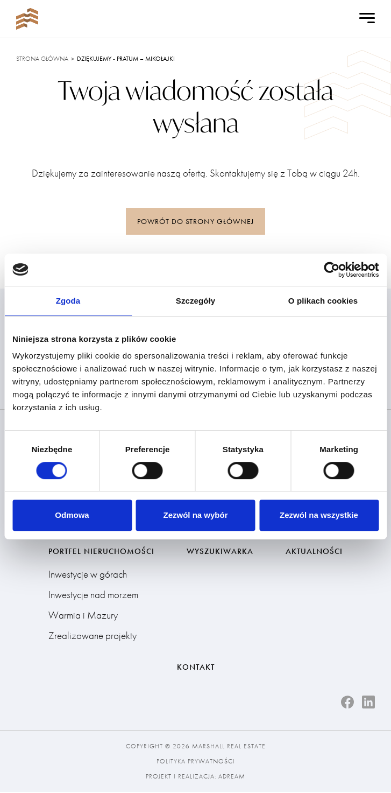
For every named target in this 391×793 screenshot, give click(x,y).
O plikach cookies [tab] (323, 300)
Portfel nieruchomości (101, 551)
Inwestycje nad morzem (93, 595)
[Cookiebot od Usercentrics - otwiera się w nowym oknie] (332, 270)
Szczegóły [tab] (195, 300)
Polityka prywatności (196, 762)
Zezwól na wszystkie (319, 515)
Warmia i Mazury (83, 615)
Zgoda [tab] (68, 300)
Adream (231, 777)
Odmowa (72, 515)
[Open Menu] (367, 19)
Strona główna (42, 58)
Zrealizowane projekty (92, 636)
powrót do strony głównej (195, 221)
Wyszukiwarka (220, 551)
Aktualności (314, 551)
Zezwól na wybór (195, 515)
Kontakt (196, 667)
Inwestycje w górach (87, 574)
